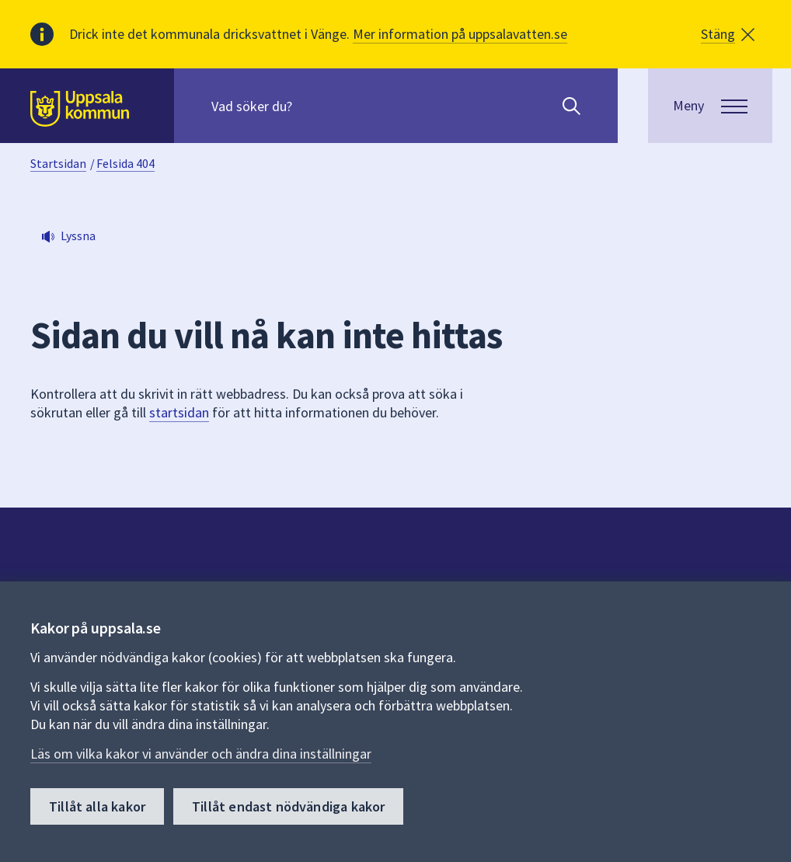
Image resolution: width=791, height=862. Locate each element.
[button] (727, 34)
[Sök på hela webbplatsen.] (311, 105)
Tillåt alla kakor (97, 806)
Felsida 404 (125, 163)
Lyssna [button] (78, 235)
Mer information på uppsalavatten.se (460, 34)
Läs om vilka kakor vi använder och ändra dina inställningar (200, 754)
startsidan (179, 412)
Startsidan (58, 163)
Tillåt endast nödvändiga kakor (288, 806)
